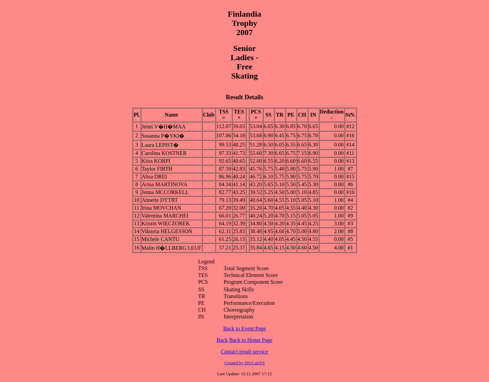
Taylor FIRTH (157, 169)
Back (222, 340)
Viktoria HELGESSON (167, 231)
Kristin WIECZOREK (166, 223)
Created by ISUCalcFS (244, 362)
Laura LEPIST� (160, 145)
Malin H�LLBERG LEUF (171, 248)
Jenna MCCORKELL (165, 192)
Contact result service (244, 351)
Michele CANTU (161, 239)
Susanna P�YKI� (163, 136)
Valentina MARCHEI (165, 216)
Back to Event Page (244, 328)
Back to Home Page (251, 340)
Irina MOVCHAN (161, 208)
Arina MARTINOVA (164, 184)
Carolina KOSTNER (164, 153)
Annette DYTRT (160, 200)
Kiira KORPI (156, 161)
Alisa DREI (154, 176)
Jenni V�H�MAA (164, 126)
